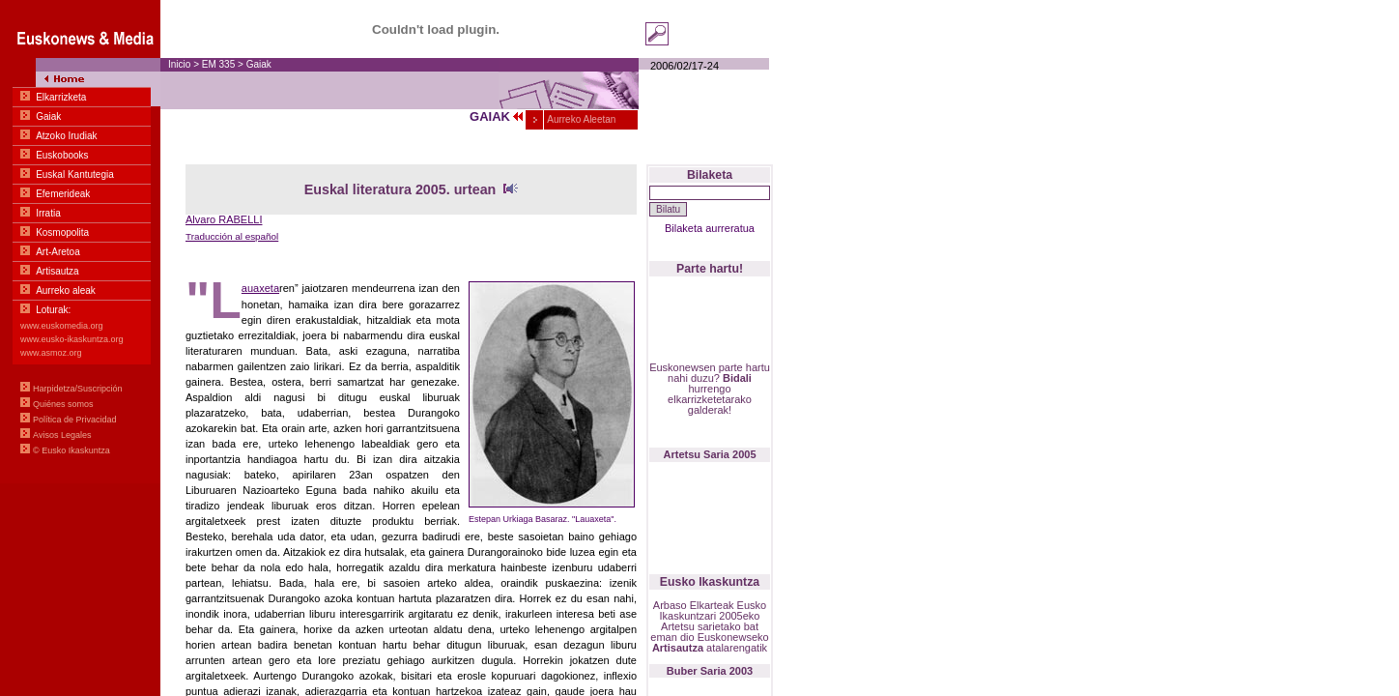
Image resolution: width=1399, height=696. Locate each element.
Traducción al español (232, 236)
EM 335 (218, 64)
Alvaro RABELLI (224, 219)
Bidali (737, 378)
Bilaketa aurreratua (710, 228)
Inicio (179, 64)
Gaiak (258, 64)
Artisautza (677, 647)
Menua (80, 241)
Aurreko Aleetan (580, 119)
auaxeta (260, 288)
